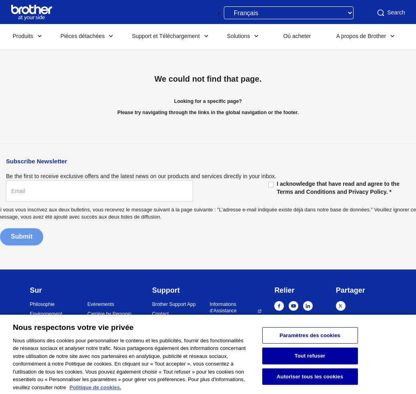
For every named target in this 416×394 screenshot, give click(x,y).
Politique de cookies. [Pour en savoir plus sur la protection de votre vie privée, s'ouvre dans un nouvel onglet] (95, 391)
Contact (160, 314)
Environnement (46, 314)
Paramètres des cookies (309, 339)
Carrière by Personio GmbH (109, 317)
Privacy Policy (367, 192)
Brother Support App (174, 304)
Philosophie (42, 304)
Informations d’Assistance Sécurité (223, 311)
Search (390, 13)
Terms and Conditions (306, 192)
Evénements (100, 304)
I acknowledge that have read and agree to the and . (338, 188)
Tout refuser (310, 359)
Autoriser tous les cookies (310, 380)
